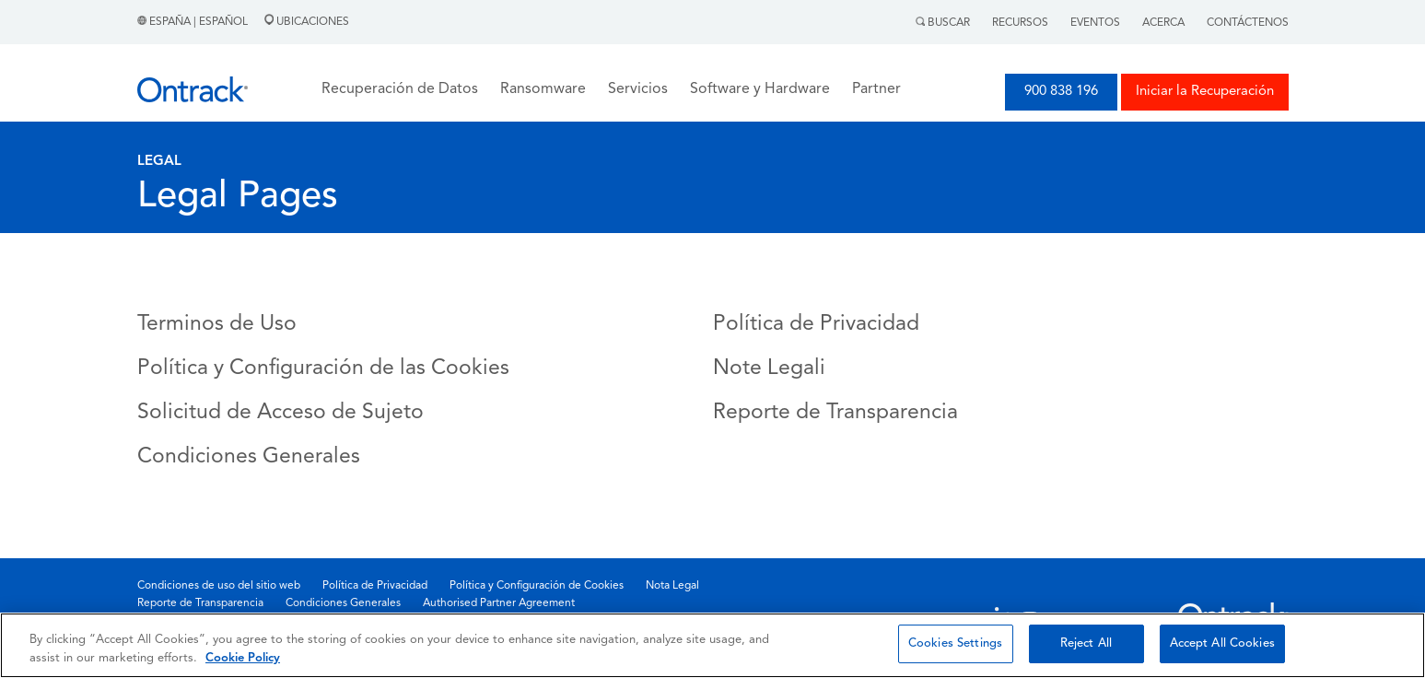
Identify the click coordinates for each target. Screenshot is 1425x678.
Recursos (1020, 23)
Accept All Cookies (1222, 643)
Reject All (1086, 643)
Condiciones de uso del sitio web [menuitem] (218, 585)
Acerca (1163, 23)
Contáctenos (1248, 23)
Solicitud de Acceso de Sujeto (280, 413)
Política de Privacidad (816, 324)
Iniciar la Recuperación (1205, 92)
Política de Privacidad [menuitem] (374, 585)
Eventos (1095, 23)
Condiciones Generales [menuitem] (343, 603)
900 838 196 (1061, 92)
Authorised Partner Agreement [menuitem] (499, 603)
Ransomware (543, 89)
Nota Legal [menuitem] (672, 585)
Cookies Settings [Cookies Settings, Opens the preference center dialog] (955, 643)
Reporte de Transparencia (835, 413)
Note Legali (769, 369)
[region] (712, 645)
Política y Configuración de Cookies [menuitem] (537, 585)
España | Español (194, 22)
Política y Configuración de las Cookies (323, 369)
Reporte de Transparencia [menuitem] (200, 603)
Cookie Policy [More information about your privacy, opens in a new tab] (242, 658)
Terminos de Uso (217, 324)
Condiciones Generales (248, 457)
